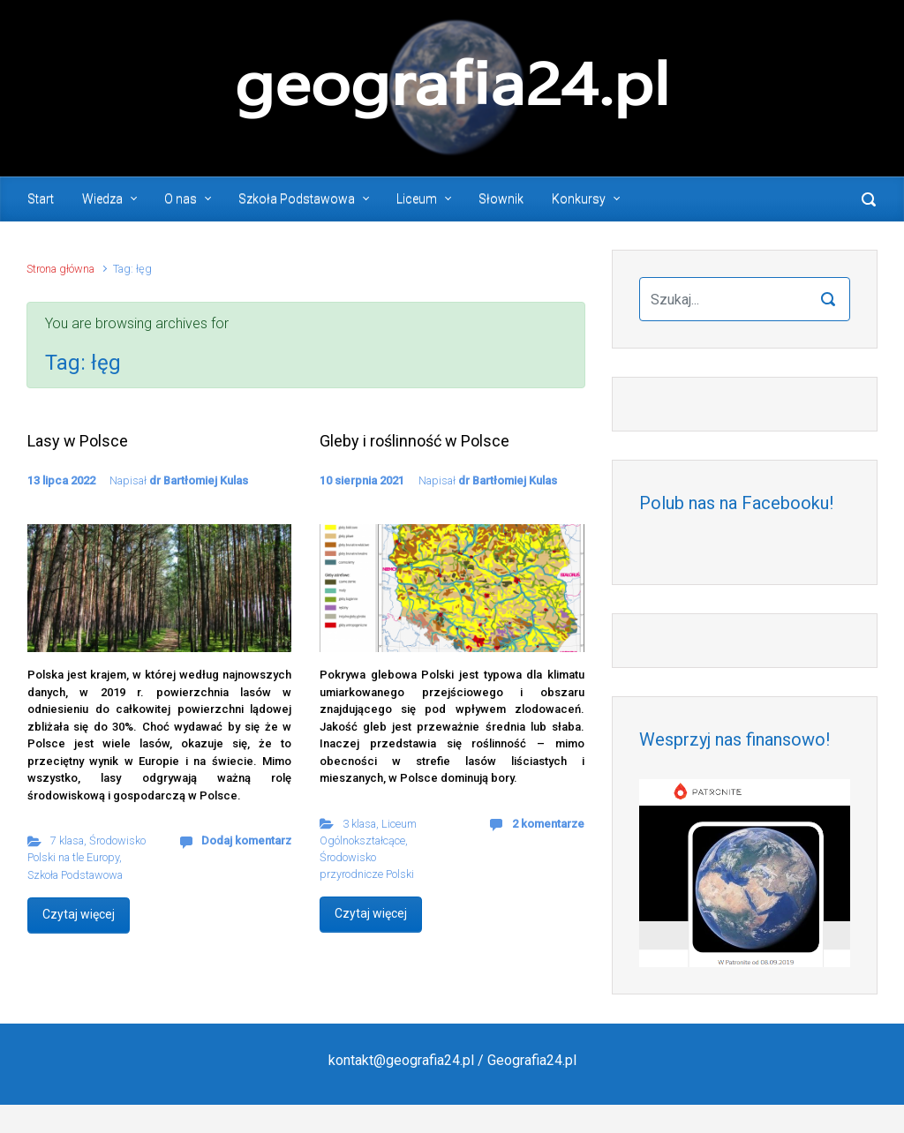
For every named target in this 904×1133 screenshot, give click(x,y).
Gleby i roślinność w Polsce (414, 440)
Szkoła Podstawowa (75, 875)
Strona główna (60, 268)
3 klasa (359, 823)
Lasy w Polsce (77, 440)
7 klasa (67, 840)
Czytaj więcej (78, 914)
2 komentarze (548, 823)
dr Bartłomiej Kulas (198, 480)
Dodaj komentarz (246, 840)
